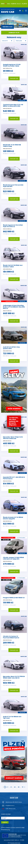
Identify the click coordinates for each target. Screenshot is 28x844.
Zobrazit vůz (14, 78)
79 (22, 787)
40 (15, 787)
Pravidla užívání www (15, 843)
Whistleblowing (5, 830)
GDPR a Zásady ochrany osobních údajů (12, 827)
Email (4, 818)
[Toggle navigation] (26, 10)
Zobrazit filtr (14, 33)
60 (18, 787)
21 (11, 787)
